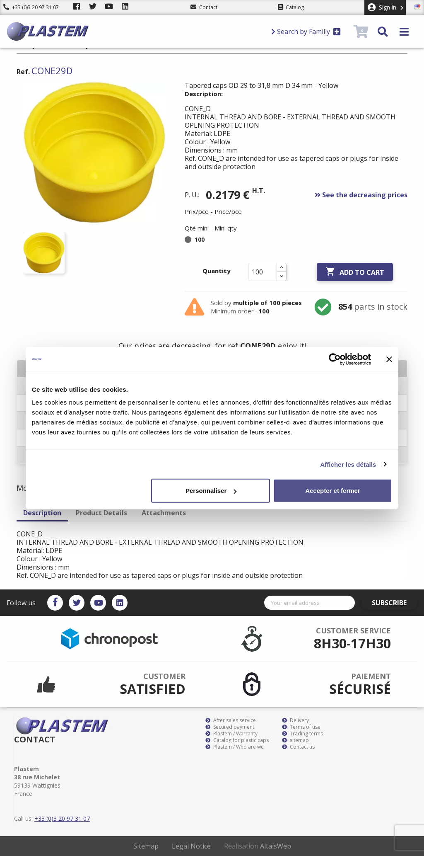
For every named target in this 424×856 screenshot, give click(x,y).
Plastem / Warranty (231, 733)
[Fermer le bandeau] (389, 359)
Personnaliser (211, 490)
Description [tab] (42, 512)
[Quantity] (262, 272)
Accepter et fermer (332, 490)
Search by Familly (306, 31)
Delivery (295, 720)
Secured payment (229, 727)
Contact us (298, 747)
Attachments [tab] (164, 512)
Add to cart (354, 272)
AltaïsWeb (275, 846)
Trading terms (302, 733)
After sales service (230, 720)
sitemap (295, 740)
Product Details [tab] (101, 512)
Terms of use (301, 727)
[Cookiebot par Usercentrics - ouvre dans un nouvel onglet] (335, 359)
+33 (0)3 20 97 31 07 (31, 7)
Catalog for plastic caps (237, 740)
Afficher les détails (348, 464)
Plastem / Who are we (234, 747)
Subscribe (393, 602)
